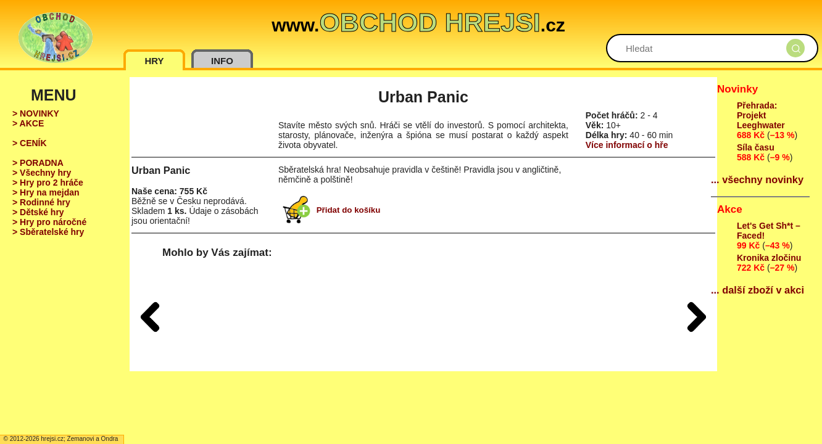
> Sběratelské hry (48, 232)
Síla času (755, 147)
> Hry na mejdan (46, 192)
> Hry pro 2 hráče (47, 182)
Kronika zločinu (769, 258)
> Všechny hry (41, 173)
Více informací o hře (627, 145)
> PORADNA (38, 163)
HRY (154, 61)
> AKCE (28, 123)
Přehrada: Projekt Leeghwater (761, 115)
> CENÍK (29, 143)
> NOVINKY (35, 113)
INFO (222, 61)
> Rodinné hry (41, 202)
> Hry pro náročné (49, 222)
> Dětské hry (38, 212)
